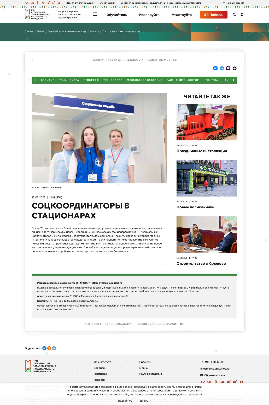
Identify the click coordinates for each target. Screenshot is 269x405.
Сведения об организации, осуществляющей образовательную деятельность (161, 3)
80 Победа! (213, 15)
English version (107, 3)
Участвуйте (182, 15)
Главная (29, 31)
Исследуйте (149, 15)
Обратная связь (212, 375)
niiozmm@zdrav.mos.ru (215, 368)
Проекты (145, 361)
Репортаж (91, 80)
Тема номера (69, 80)
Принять (143, 400)
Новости (94, 31)
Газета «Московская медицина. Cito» (67, 31)
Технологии (112, 80)
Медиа (40, 31)
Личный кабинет (235, 3)
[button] (233, 80)
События (48, 80)
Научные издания (150, 373)
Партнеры (100, 373)
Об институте (102, 361)
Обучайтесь (117, 15)
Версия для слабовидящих (80, 3)
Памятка (211, 80)
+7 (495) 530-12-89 (212, 361)
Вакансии (100, 367)
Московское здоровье (144, 80)
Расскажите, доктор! (183, 80)
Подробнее (125, 400)
